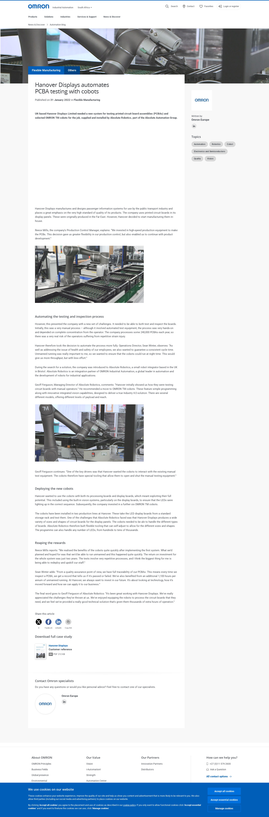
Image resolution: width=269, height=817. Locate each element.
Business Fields (40, 769)
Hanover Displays (58, 645)
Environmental (39, 780)
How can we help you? (221, 757)
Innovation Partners (151, 763)
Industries (65, 16)
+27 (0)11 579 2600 (218, 763)
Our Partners (150, 757)
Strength (91, 775)
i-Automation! (93, 769)
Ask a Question (216, 769)
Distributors (147, 769)
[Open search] (171, 6)
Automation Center (96, 780)
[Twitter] (38, 622)
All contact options (218, 776)
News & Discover (111, 16)
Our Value (93, 757)
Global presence (40, 775)
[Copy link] (68, 622)
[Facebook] (48, 622)
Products (32, 16)
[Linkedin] (58, 622)
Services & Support (86, 16)
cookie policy (129, 805)
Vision (89, 763)
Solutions (48, 16)
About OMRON (42, 757)
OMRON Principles (41, 763)
